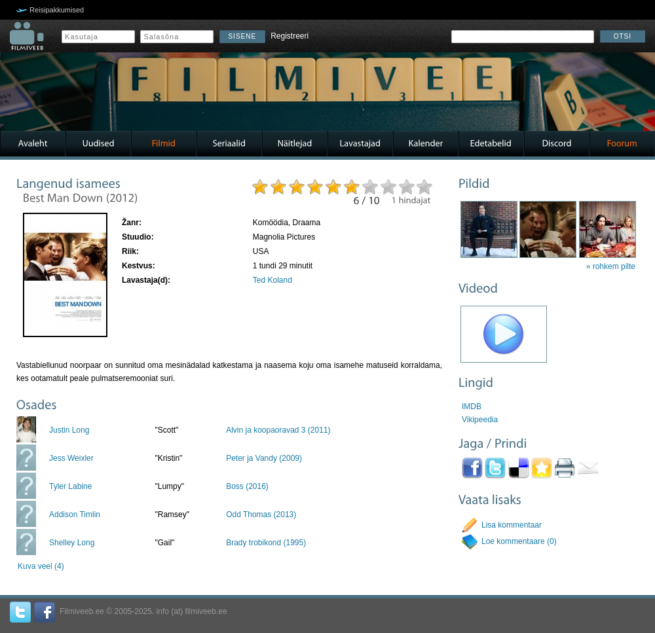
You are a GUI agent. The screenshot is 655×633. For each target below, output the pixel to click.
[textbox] (522, 36)
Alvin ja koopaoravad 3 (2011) (278, 430)
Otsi (622, 36)
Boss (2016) (247, 486)
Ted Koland (272, 280)
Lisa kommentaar (511, 525)
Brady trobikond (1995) (266, 542)
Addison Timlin (74, 514)
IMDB (471, 406)
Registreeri (290, 36)
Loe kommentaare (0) (519, 541)
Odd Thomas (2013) (261, 514)
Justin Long (69, 430)
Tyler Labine (70, 486)
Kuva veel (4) (41, 566)
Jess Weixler (71, 458)
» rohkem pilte (610, 266)
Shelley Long (71, 542)
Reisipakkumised (56, 10)
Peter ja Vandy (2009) (264, 458)
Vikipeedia (480, 419)
